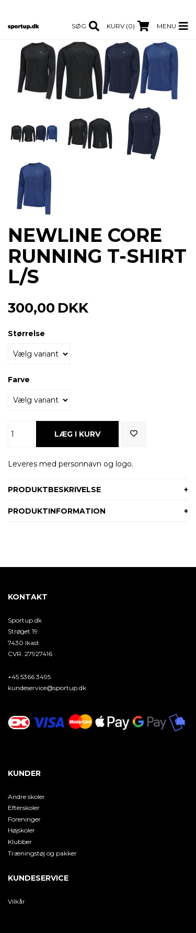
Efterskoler (24, 808)
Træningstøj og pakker (42, 853)
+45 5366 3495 (29, 677)
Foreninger (24, 819)
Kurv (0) (121, 26)
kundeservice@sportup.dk (47, 688)
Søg (79, 26)
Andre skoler (26, 797)
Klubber (20, 842)
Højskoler (21, 830)
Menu (166, 26)
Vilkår (16, 901)
